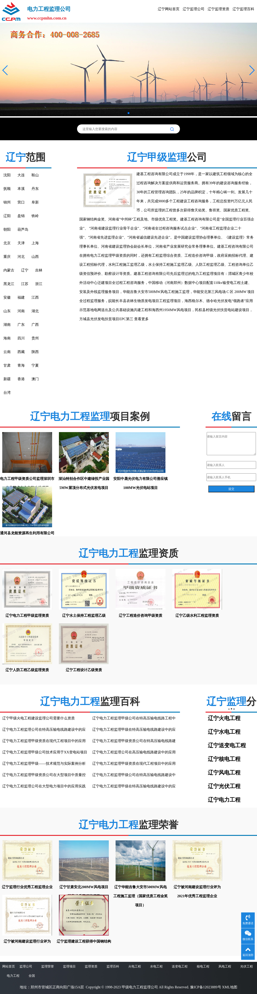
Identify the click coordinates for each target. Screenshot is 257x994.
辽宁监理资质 (218, 9)
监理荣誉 (47, 966)
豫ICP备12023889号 (205, 987)
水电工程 (156, 966)
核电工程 (203, 966)
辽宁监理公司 (193, 9)
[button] (5, 70)
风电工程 (224, 966)
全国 (32, 975)
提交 (231, 489)
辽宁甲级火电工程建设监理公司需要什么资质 (38, 718)
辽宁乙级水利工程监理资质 (197, 615)
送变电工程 (180, 966)
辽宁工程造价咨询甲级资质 (140, 615)
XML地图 (230, 987)
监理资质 (91, 966)
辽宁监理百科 (243, 9)
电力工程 (13, 975)
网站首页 (8, 966)
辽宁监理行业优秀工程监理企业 (27, 887)
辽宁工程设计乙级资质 (84, 670)
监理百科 (113, 966)
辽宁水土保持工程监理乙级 (84, 615)
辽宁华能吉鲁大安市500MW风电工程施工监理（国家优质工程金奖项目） (140, 896)
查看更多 (141, 319)
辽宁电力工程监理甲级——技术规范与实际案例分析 (44, 763)
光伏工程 (246, 966)
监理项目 (69, 966)
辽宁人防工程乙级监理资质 (27, 670)
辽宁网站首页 (168, 9)
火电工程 (134, 966)
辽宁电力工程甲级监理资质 (27, 615)
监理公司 (25, 966)
